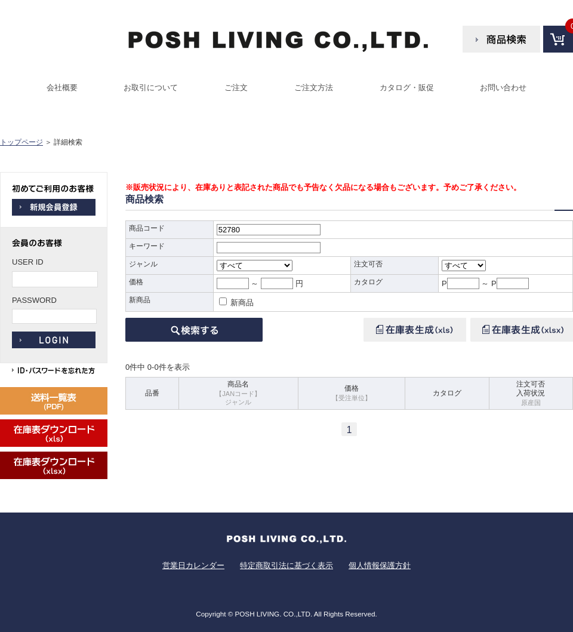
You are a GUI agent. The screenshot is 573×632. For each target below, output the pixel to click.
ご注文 (236, 87)
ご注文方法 (313, 87)
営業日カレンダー (193, 565)
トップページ (21, 142)
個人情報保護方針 (380, 565)
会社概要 (62, 87)
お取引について (151, 87)
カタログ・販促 (407, 87)
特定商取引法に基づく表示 (286, 565)
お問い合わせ (503, 87)
